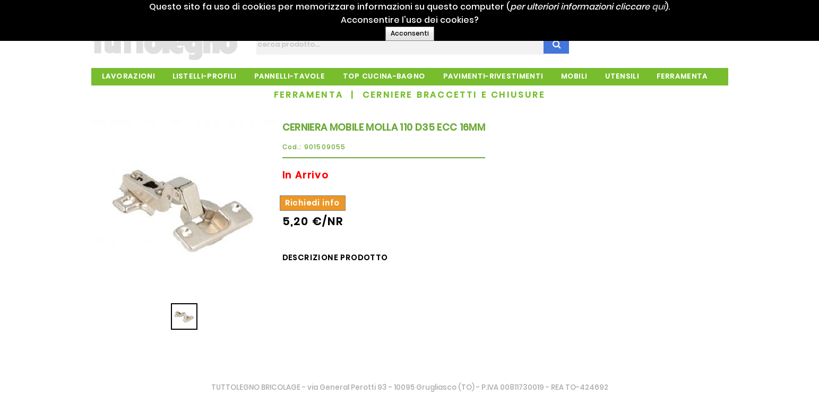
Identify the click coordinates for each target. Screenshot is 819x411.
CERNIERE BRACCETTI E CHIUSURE (454, 95)
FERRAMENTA (308, 95)
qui (676, 7)
